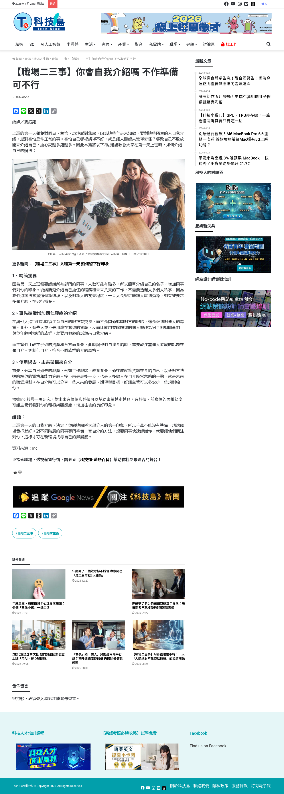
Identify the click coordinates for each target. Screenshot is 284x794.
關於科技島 (180, 786)
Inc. (35, 448)
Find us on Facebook (208, 746)
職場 (174, 44)
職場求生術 (41, 59)
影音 (139, 44)
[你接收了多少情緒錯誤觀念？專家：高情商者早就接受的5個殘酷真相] (158, 584)
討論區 (209, 44)
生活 (89, 44)
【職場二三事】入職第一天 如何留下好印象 (70, 264)
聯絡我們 (201, 786)
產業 (122, 44)
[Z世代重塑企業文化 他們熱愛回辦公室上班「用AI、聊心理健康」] (38, 635)
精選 (19, 44)
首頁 (17, 59)
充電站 (155, 44)
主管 (64, 133)
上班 (16, 133)
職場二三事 (59, 59)
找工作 (229, 44)
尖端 (105, 44)
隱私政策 (220, 786)
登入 (264, 4)
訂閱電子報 (261, 786)
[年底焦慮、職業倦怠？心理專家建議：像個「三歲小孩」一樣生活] (38, 584)
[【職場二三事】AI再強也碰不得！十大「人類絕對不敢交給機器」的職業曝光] (158, 635)
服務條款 (240, 786)
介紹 (24, 145)
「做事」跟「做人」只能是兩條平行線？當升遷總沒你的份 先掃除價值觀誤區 (97, 659)
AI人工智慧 (50, 44)
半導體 (73, 44)
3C (32, 44)
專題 (190, 44)
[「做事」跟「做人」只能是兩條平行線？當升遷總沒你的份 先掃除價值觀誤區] (98, 635)
